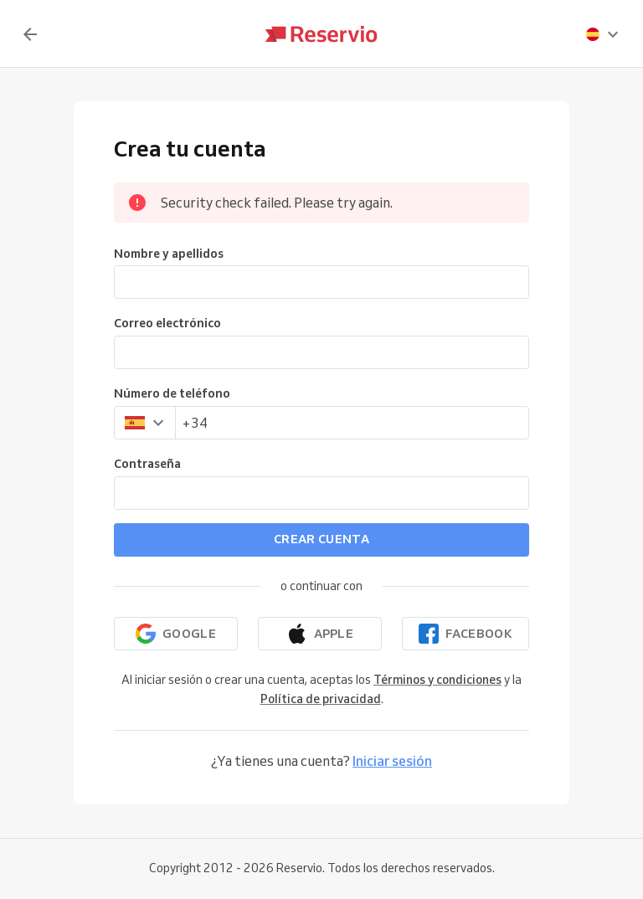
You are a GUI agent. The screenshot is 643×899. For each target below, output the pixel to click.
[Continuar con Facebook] (465, 633)
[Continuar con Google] (176, 633)
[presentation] (603, 34)
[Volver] (30, 34)
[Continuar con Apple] (320, 633)
